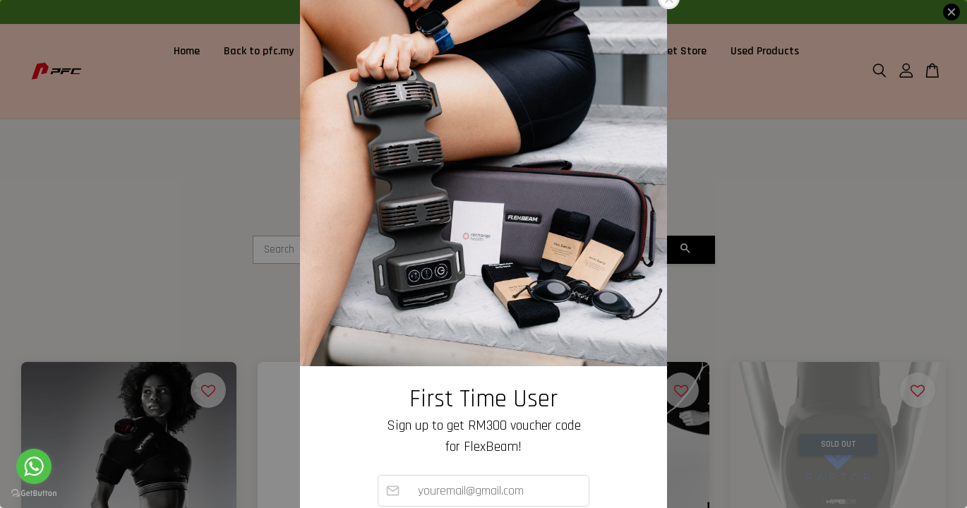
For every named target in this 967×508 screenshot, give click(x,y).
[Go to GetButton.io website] (33, 493)
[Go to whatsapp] (34, 466)
